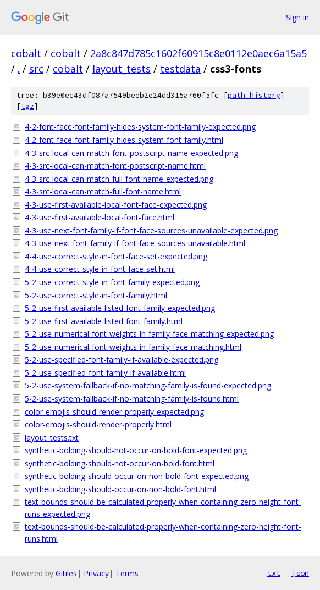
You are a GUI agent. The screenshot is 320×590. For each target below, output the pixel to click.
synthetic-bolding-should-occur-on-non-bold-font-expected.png (137, 476)
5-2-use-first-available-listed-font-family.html (104, 321)
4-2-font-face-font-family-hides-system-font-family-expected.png (140, 126)
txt (273, 573)
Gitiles (66, 573)
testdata (180, 68)
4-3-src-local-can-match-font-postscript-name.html (115, 165)
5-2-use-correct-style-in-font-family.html (96, 295)
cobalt (26, 53)
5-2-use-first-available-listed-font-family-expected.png (120, 308)
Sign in (297, 17)
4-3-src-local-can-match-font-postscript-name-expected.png (131, 153)
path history (254, 95)
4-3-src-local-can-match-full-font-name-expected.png (119, 179)
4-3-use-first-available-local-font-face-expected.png (116, 204)
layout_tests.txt (52, 437)
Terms (127, 573)
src (36, 68)
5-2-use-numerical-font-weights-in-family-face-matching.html (133, 347)
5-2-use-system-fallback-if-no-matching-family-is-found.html (132, 398)
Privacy (96, 573)
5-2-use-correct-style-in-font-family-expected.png (112, 282)
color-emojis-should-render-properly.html (98, 424)
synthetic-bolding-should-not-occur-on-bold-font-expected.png (136, 450)
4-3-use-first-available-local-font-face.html (99, 217)
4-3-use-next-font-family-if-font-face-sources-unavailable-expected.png (151, 230)
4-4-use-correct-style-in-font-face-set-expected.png (116, 256)
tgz (27, 106)
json (300, 573)
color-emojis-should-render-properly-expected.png (114, 412)
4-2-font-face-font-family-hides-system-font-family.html (124, 140)
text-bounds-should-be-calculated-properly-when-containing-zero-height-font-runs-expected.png (163, 508)
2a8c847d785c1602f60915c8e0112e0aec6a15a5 (198, 53)
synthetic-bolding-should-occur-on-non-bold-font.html (120, 489)
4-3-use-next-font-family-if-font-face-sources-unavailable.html (135, 243)
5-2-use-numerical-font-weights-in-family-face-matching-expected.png (149, 334)
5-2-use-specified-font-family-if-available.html (105, 373)
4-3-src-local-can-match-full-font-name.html (103, 191)
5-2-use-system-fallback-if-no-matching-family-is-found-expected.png (148, 385)
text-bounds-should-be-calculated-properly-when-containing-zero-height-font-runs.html (163, 532)
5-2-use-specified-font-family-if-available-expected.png (121, 359)
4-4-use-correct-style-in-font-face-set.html (100, 269)
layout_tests (121, 68)
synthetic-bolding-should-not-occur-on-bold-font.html (119, 463)
